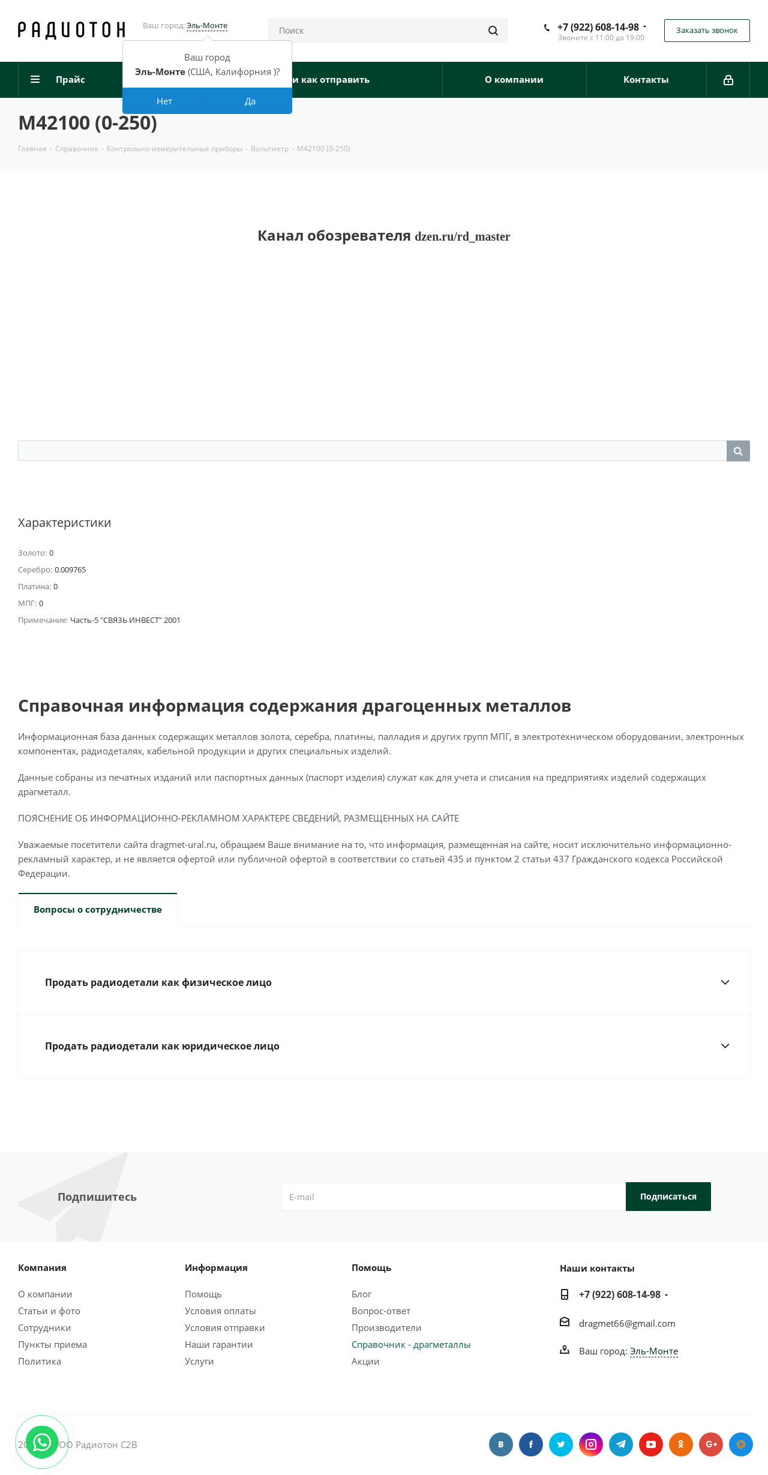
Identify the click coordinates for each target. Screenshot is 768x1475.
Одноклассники (681, 1444)
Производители (387, 1327)
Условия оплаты (220, 1311)
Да (250, 101)
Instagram (591, 1444)
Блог (361, 1294)
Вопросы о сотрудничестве (98, 909)
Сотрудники (44, 1327)
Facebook (531, 1444)
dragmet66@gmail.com (627, 1323)
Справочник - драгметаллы (411, 1344)
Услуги (199, 1361)
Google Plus (711, 1444)
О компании (45, 1294)
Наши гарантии (219, 1344)
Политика (39, 1361)
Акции (366, 1361)
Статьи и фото (49, 1311)
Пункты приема (52, 1344)
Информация (216, 1267)
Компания (42, 1267)
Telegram (621, 1444)
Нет (164, 101)
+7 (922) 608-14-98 (598, 27)
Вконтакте (501, 1444)
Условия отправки (225, 1327)
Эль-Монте (207, 25)
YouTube (651, 1444)
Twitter (561, 1444)
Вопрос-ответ (381, 1311)
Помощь (203, 1294)
